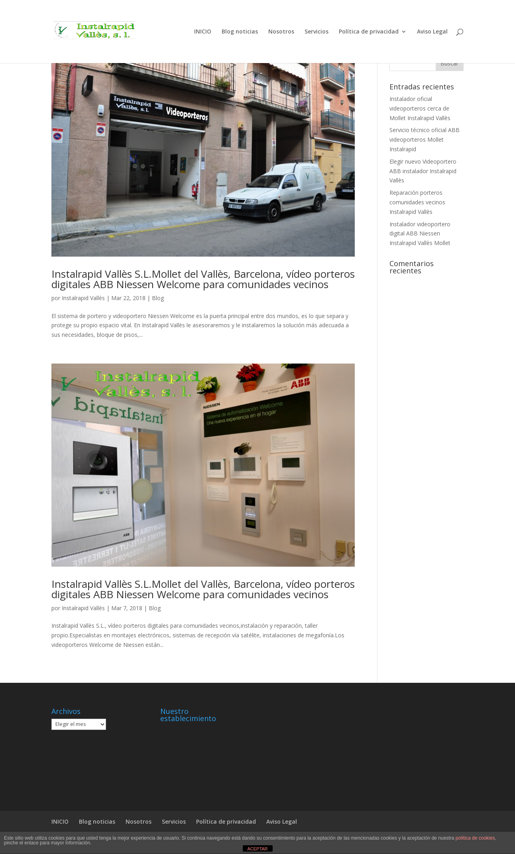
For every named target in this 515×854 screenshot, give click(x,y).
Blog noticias (240, 32)
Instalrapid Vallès (83, 298)
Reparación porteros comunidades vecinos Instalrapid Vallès (417, 202)
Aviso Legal (432, 32)
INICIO (202, 32)
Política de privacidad (369, 32)
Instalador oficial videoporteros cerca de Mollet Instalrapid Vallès (419, 108)
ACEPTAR (257, 848)
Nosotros (281, 32)
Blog (158, 298)
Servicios (316, 32)
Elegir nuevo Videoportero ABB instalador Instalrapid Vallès (422, 171)
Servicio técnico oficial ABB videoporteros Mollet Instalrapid (424, 139)
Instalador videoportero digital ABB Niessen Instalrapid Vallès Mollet (419, 233)
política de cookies (475, 838)
